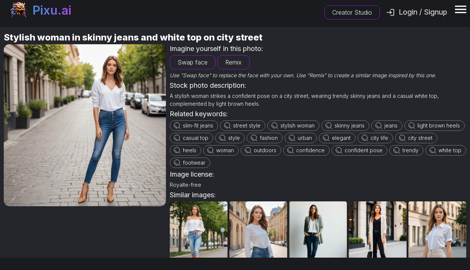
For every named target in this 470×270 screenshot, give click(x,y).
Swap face (193, 62)
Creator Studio (352, 12)
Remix (233, 62)
